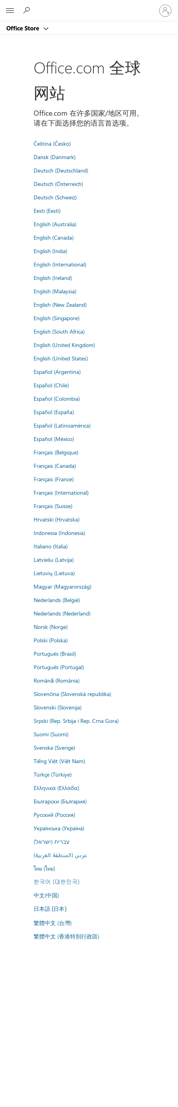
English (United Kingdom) (64, 345)
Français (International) (61, 492)
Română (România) (57, 680)
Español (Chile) (51, 385)
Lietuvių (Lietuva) (54, 573)
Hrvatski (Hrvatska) (57, 519)
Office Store (23, 28)
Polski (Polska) (51, 640)
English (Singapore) (57, 318)
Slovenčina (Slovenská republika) (72, 694)
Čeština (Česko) (52, 143)
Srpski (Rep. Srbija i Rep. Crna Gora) (76, 720)
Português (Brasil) (55, 653)
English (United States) (61, 358)
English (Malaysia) (55, 291)
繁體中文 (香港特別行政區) (66, 936)
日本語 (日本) (50, 909)
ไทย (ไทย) (44, 868)
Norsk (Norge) (51, 626)
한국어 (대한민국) (57, 882)
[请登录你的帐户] (165, 10)
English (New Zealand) (60, 304)
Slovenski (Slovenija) (57, 707)
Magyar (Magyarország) (62, 586)
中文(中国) (46, 895)
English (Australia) (55, 224)
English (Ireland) (53, 277)
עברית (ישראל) (51, 841)
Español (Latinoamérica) (62, 425)
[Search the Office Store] (27, 10)
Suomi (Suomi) (51, 734)
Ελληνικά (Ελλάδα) (56, 788)
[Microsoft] (89, 6)
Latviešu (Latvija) (54, 559)
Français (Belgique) (56, 452)
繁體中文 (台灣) (53, 923)
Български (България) (60, 801)
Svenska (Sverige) (54, 747)
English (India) (50, 251)
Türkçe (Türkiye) (53, 774)
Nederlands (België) (57, 600)
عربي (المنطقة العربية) (60, 855)
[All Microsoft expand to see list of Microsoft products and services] (9, 10)
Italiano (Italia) (51, 546)
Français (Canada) (55, 465)
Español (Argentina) (57, 371)
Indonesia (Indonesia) (59, 533)
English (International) (60, 264)
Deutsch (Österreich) (58, 184)
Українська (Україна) (59, 828)
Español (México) (54, 439)
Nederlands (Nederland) (62, 613)
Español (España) (54, 412)
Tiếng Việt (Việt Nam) (59, 761)
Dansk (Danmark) (55, 157)
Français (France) (54, 479)
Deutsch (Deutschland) (61, 170)
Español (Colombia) (57, 398)
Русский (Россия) (54, 814)
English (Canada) (54, 237)
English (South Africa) (59, 331)
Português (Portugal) (59, 667)
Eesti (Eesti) (47, 210)
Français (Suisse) (53, 506)
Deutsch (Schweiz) (55, 197)
